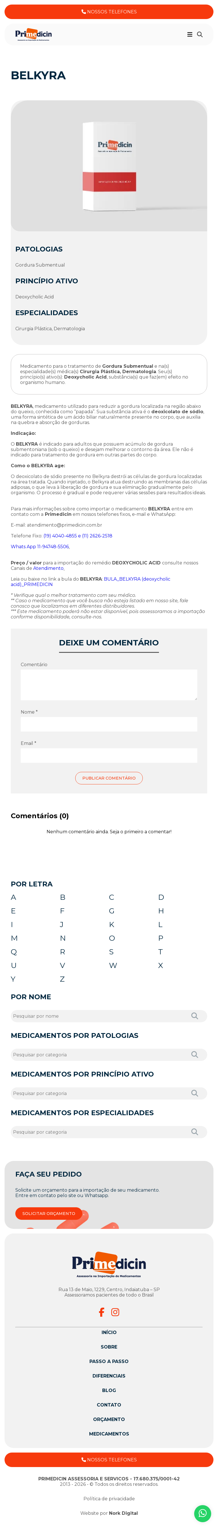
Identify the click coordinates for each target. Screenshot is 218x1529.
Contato (109, 1409)
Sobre (109, 1351)
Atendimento (48, 568)
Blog (109, 1394)
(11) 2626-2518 (97, 536)
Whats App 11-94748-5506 (40, 546)
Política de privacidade (109, 1502)
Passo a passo (109, 1365)
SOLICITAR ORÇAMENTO (48, 1217)
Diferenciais (109, 1380)
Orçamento (109, 1423)
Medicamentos (109, 1438)
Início (109, 1336)
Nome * (29, 712)
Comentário (34, 664)
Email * (28, 743)
